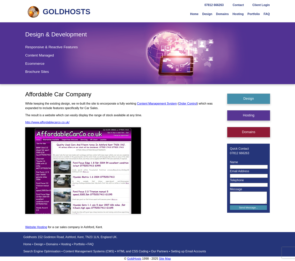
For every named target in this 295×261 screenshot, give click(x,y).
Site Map (165, 258)
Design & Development (56, 34)
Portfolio (253, 14)
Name (234, 162)
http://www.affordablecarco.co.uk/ (47, 122)
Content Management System (157, 103)
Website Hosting (36, 227)
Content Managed (39, 55)
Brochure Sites (37, 72)
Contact (238, 5)
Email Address (239, 171)
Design (207, 14)
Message (236, 189)
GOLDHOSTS (66, 12)
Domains (222, 14)
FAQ (267, 14)
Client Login (261, 5)
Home (194, 14)
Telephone (237, 180)
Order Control (188, 103)
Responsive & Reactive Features (51, 47)
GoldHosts (134, 258)
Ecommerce (34, 64)
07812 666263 (214, 5)
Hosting (238, 14)
